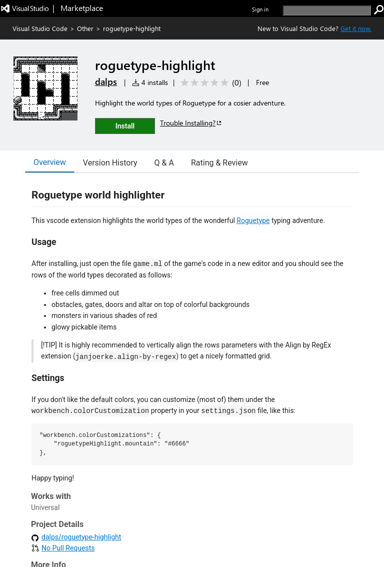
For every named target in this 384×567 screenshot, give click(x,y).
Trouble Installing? (191, 123)
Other (85, 28)
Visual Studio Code (40, 28)
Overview (50, 162)
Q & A (164, 163)
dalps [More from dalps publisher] (106, 82)
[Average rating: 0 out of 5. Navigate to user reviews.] (209, 82)
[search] (326, 10)
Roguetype (253, 220)
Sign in (260, 9)
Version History (110, 163)
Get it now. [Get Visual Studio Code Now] (356, 28)
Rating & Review (219, 163)
